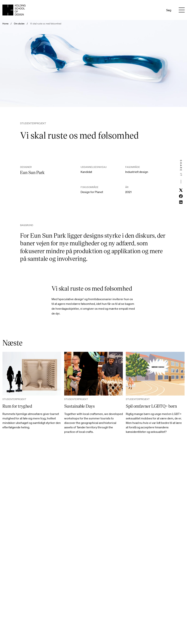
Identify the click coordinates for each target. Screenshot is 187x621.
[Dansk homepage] (13, 9)
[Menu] (182, 10)
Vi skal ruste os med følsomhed (45, 24)
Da (152, 10)
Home (5, 24)
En (157, 10)
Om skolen (19, 24)
